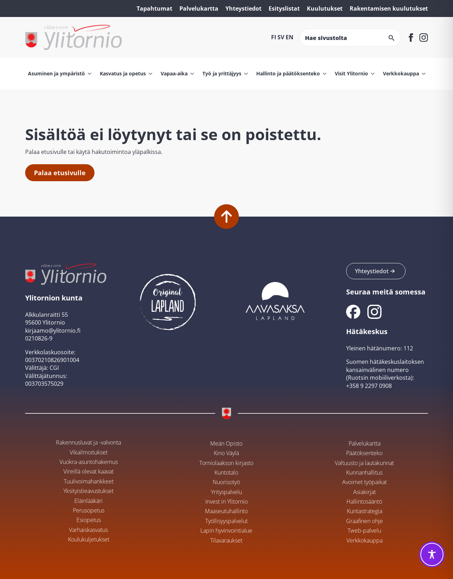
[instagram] (423, 37)
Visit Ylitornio (351, 73)
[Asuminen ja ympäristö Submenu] (88, 73)
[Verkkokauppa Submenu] (422, 73)
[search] (391, 38)
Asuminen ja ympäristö (56, 73)
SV (280, 37)
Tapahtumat (154, 8)
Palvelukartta (198, 8)
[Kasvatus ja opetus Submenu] (149, 73)
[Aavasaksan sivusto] (274, 300)
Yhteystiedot (243, 8)
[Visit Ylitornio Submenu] (371, 73)
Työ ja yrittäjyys (221, 73)
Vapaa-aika (174, 73)
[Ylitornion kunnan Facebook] (353, 312)
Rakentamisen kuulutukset (389, 8)
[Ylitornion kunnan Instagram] (374, 312)
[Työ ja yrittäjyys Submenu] (244, 73)
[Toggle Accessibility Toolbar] (432, 554)
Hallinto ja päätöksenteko (288, 73)
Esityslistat (284, 8)
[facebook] (411, 37)
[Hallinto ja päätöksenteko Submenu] (323, 73)
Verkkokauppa (401, 73)
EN (289, 37)
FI (273, 37)
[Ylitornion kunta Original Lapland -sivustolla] (167, 300)
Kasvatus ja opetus (123, 73)
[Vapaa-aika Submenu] (191, 73)
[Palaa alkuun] (226, 216)
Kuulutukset (325, 8)
